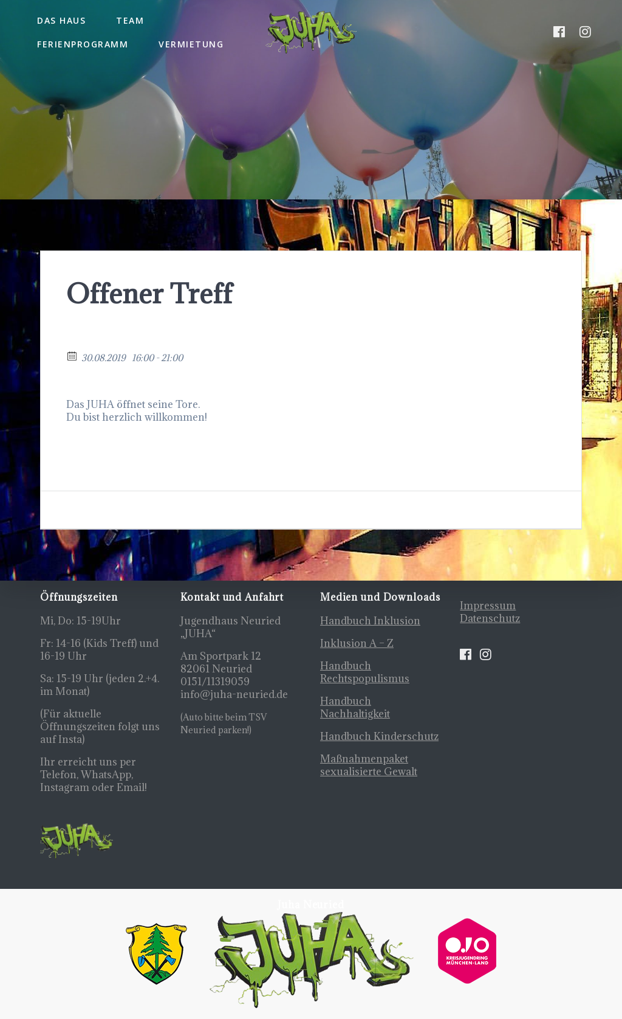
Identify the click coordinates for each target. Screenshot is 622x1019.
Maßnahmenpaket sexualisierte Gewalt (368, 765)
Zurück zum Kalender (119, 340)
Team (130, 20)
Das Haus (61, 20)
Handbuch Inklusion (370, 620)
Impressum (488, 605)
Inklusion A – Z (357, 643)
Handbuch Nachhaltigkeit (355, 707)
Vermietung (191, 44)
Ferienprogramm (82, 44)
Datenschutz (490, 618)
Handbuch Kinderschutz (379, 736)
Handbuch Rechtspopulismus (364, 672)
